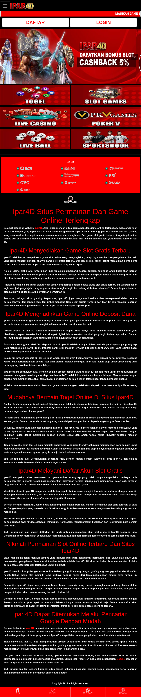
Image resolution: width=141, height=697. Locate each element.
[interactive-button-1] (35, 95)
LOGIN (103, 22)
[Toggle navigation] (5, 5)
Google (121, 659)
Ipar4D (38, 228)
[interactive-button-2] (106, 95)
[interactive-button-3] (35, 117)
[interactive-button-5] (35, 139)
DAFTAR (35, 22)
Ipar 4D (30, 628)
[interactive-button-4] (106, 117)
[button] (6, 57)
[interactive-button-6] (106, 139)
